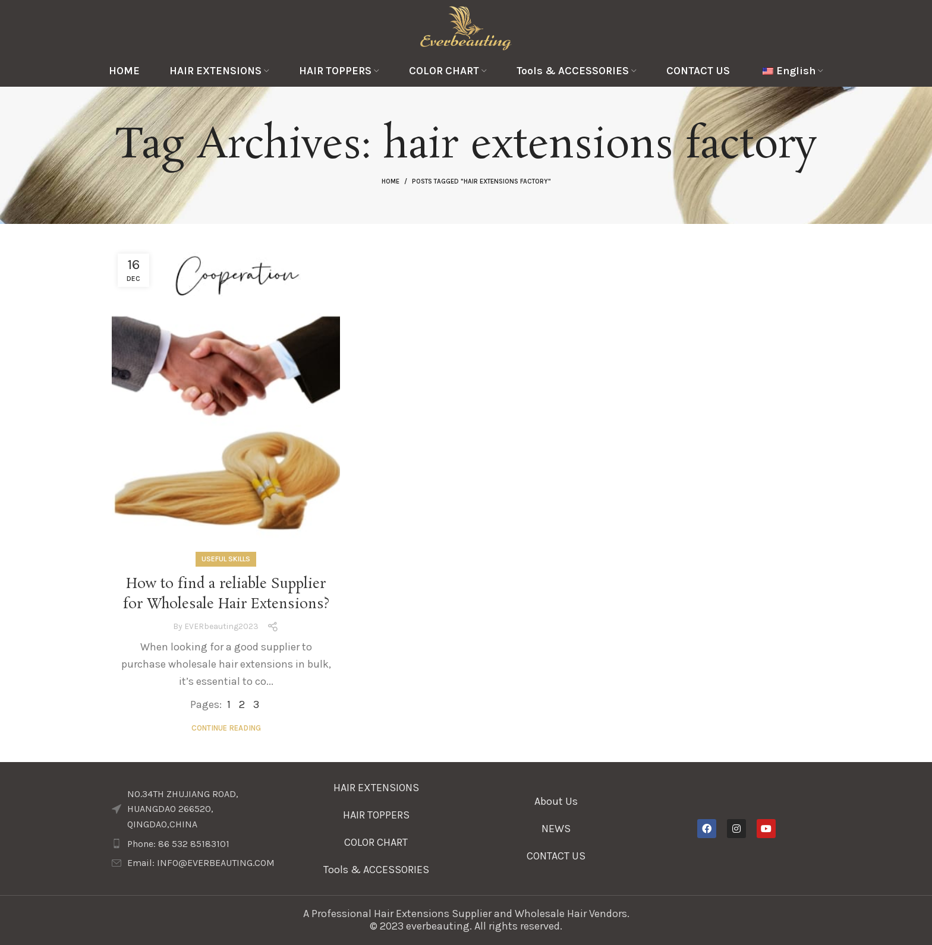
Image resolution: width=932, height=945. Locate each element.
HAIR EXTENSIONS (376, 787)
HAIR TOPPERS (376, 814)
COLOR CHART (376, 842)
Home (390, 181)
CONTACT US (556, 855)
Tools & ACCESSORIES (376, 869)
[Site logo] (466, 26)
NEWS (556, 828)
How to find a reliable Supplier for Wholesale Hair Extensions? (225, 594)
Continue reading (226, 728)
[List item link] (196, 844)
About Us (556, 801)
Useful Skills (225, 559)
